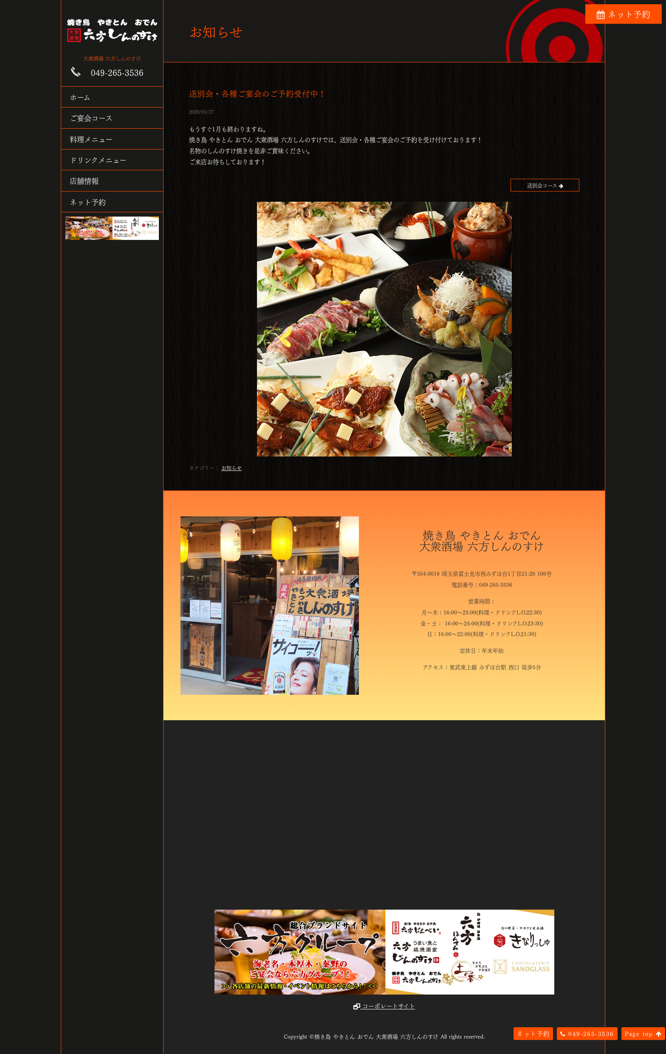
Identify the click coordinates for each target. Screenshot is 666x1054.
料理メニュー (91, 138)
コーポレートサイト (384, 1005)
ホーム (80, 96)
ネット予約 (88, 201)
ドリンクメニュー (98, 159)
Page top (643, 1033)
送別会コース (545, 185)
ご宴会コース (91, 117)
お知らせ (231, 467)
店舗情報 (84, 180)
